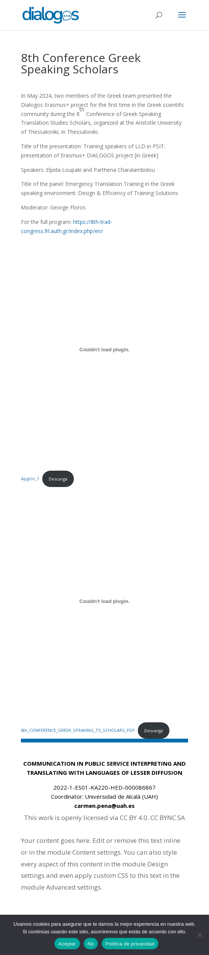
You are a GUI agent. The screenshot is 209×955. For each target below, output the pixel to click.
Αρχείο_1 (30, 479)
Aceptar (67, 944)
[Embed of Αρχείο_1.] (104, 349)
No (91, 944)
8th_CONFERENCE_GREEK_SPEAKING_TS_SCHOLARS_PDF (78, 730)
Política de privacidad (130, 944)
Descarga (58, 479)
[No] (199, 935)
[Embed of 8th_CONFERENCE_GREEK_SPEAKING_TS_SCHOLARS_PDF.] (104, 601)
